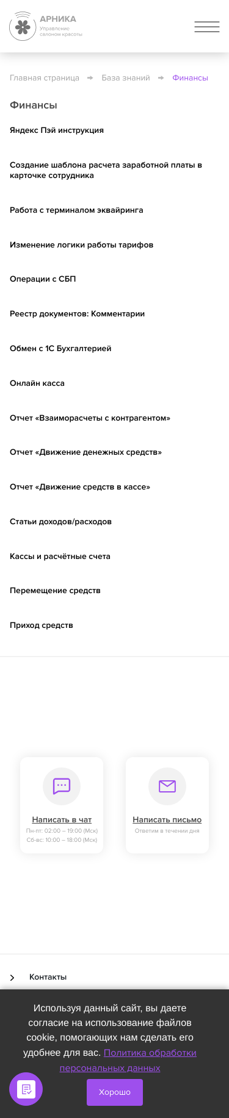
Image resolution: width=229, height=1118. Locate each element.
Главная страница (44, 78)
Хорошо (115, 1092)
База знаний (126, 78)
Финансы (190, 78)
